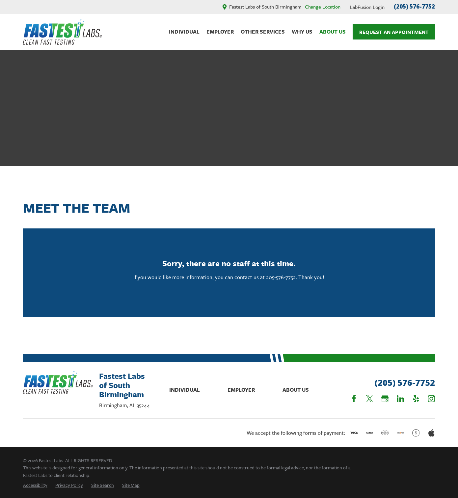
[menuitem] (35, 485)
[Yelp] (415, 398)
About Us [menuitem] (332, 32)
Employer (241, 390)
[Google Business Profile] (385, 398)
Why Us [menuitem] (302, 32)
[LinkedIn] (400, 398)
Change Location (322, 6)
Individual (184, 390)
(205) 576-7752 (414, 6)
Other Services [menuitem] (263, 32)
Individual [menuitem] (184, 32)
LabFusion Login (367, 7)
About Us (296, 390)
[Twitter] (369, 398)
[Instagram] (431, 398)
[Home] (62, 32)
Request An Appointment (394, 32)
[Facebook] (354, 398)
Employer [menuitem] (220, 32)
